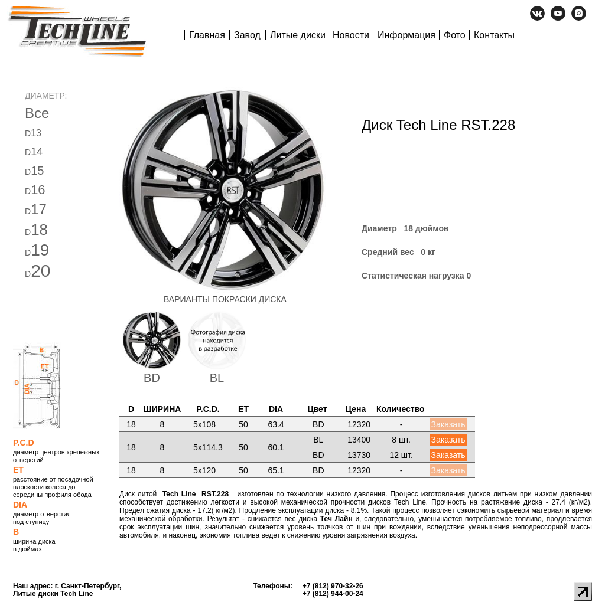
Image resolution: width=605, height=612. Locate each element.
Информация (406, 35)
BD (152, 377)
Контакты (494, 35)
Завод (247, 35)
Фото (455, 35)
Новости (351, 35)
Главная (207, 35)
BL (217, 377)
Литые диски (298, 35)
